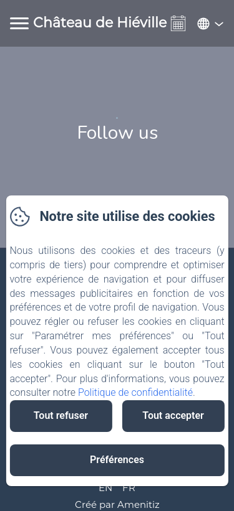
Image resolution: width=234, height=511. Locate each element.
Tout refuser (61, 415)
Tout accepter (173, 415)
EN (105, 488)
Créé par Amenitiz (117, 504)
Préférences (117, 460)
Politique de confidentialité (135, 392)
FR (128, 488)
